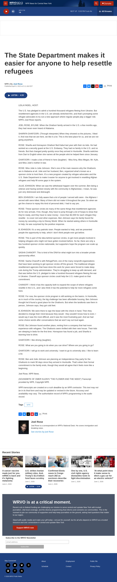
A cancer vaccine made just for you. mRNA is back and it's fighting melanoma (11, 476)
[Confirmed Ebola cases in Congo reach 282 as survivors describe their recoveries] (58, 461)
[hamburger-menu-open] (5, 3)
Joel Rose (18, 84)
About (43, 561)
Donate (107, 3)
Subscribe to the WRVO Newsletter (21, 538)
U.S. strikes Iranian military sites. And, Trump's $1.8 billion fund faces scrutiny (34, 474)
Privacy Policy (95, 566)
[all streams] (105, 11)
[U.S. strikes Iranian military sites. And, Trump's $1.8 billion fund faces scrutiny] (35, 461)
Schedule (44, 566)
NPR (29, 405)
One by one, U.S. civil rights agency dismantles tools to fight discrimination (80, 474)
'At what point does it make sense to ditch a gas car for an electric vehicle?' (103, 474)
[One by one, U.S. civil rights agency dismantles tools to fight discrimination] (81, 461)
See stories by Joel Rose (42, 431)
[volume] (13, 11)
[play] (6, 11)
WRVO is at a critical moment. (42, 502)
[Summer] (58, 28)
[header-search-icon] (96, 3)
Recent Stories (11, 452)
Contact (68, 566)
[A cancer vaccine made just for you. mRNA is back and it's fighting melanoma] (12, 461)
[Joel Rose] (24, 427)
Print (109, 85)
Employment (70, 561)
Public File (94, 561)
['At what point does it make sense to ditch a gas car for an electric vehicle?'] (104, 461)
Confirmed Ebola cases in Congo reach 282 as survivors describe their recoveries (57, 476)
